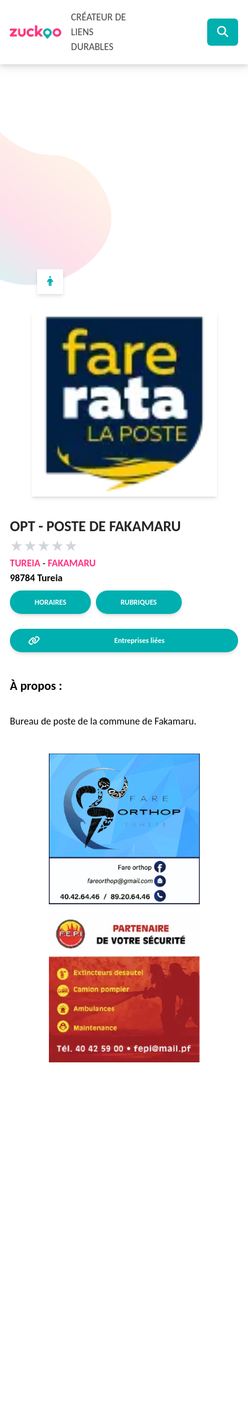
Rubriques (138, 602)
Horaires (50, 602)
